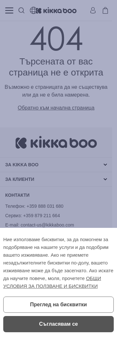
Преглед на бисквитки (58, 304)
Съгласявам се (58, 324)
